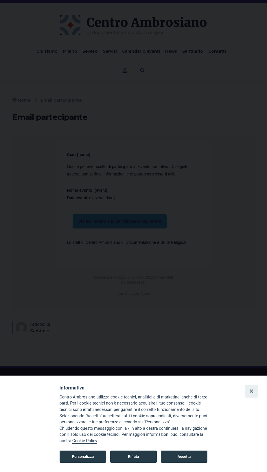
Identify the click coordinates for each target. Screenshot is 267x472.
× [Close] (251, 391)
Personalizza (83, 456)
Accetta (184, 456)
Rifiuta (133, 456)
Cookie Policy (84, 440)
